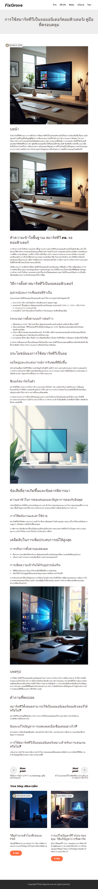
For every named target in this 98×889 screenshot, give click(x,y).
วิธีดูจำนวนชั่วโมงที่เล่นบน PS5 (26, 837)
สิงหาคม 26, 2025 (23, 796)
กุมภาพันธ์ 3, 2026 (65, 796)
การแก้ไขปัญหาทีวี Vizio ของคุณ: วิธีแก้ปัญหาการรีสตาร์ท (68, 837)
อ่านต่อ (16, 853)
